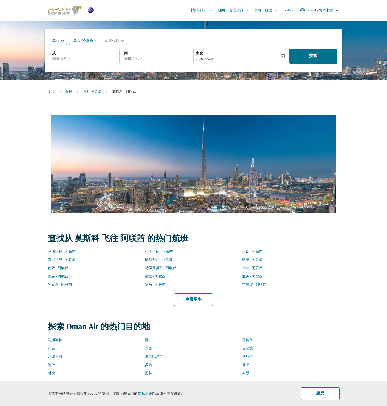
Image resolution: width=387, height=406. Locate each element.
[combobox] (84, 59)
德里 (245, 365)
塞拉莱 (247, 340)
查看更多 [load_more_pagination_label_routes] (193, 300)
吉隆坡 (247, 349)
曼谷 (148, 340)
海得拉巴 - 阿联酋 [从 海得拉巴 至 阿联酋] (62, 260)
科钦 (51, 373)
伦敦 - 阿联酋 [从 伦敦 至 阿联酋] (58, 268)
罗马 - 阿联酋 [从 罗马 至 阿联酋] (155, 285)
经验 (273, 10)
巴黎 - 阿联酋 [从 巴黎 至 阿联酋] (252, 260)
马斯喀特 (55, 340)
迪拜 (51, 365)
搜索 (313, 56)
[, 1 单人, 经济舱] (82, 41)
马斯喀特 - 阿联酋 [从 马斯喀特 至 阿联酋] (62, 252)
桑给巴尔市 (154, 357)
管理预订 (240, 10)
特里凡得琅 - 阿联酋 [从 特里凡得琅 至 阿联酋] (160, 268)
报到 (221, 10)
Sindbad (288, 10)
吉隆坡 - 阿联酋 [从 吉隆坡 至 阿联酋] (254, 285)
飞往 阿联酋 (92, 92)
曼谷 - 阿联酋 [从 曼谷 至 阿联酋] (58, 276)
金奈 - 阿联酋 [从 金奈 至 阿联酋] (252, 268)
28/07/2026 (205, 59)
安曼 (148, 349)
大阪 (245, 373)
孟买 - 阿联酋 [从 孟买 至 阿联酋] (252, 276)
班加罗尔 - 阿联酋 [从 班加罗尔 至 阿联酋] (159, 260)
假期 (257, 10)
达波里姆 (55, 357)
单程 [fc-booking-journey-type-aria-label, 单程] (55, 41)
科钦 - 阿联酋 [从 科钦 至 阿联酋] (252, 252)
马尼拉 (247, 357)
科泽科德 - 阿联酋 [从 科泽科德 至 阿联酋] (159, 252)
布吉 (51, 349)
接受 (320, 393)
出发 (199, 53)
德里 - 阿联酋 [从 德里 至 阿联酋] (155, 276)
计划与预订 (202, 10)
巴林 (148, 373)
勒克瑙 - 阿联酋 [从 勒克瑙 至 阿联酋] (60, 285)
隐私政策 (145, 394)
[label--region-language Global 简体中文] (319, 10)
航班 (69, 92)
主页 (51, 92)
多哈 (148, 365)
